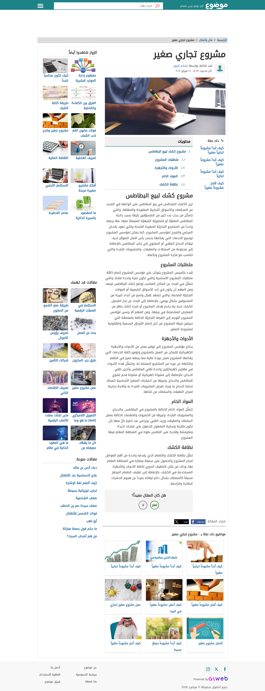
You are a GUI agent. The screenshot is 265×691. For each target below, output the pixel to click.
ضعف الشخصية (86, 498)
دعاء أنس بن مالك (85, 468)
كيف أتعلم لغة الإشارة (81, 483)
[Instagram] (208, 669)
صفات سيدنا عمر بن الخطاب (78, 506)
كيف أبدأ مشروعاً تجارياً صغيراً (212, 150)
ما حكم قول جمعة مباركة (80, 529)
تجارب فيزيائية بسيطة (82, 491)
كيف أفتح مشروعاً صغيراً (214, 185)
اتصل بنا (55, 667)
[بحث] (157, 5)
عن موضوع (90, 667)
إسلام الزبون (180, 66)
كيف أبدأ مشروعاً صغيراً (212, 162)
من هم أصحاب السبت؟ (82, 536)
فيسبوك (201, 522)
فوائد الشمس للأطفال (81, 513)
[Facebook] (224, 669)
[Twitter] (216, 669)
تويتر (186, 522)
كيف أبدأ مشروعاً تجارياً (212, 174)
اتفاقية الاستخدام (49, 674)
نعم (154, 505)
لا (143, 505)
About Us (91, 681)
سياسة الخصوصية (86, 674)
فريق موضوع (52, 681)
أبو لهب (91, 521)
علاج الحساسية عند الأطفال (78, 475)
